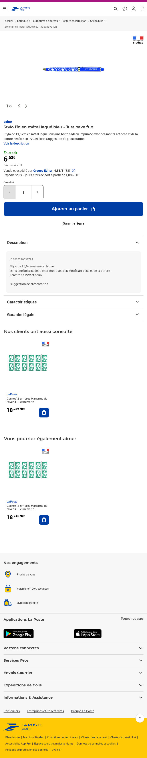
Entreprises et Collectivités (45, 711)
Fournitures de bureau (45, 21)
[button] (133, 8)
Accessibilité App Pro (18, 743)
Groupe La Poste (82, 711)
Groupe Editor (42, 171)
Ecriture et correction (74, 21)
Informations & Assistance (73, 697)
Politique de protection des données (26, 749)
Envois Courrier (73, 673)
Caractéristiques (73, 302)
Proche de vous (26, 574)
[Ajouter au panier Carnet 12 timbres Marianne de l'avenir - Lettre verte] (44, 412)
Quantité (9, 182)
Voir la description (16, 143)
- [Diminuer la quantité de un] (9, 192)
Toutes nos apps (132, 618)
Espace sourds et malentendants (53, 743)
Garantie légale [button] (73, 223)
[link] (23, 727)
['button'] (20, 9)
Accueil (9, 21)
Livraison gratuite (27, 602)
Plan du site (12, 737)
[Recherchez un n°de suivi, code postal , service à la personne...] (115, 9)
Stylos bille (96, 21)
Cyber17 (57, 749)
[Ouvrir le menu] (4, 8)
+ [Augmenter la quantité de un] (37, 192)
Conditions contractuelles (62, 737)
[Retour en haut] (139, 718)
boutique (22, 21)
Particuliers (12, 711)
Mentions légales (33, 737)
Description (73, 242)
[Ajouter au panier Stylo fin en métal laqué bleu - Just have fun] (73, 209)
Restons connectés (73, 648)
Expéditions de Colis (73, 685)
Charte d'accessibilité (123, 737)
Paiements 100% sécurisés (33, 588)
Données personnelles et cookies (96, 743)
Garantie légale (73, 314)
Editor (8, 122)
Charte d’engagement (94, 737)
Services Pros (73, 660)
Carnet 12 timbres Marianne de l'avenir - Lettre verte (27, 400)
